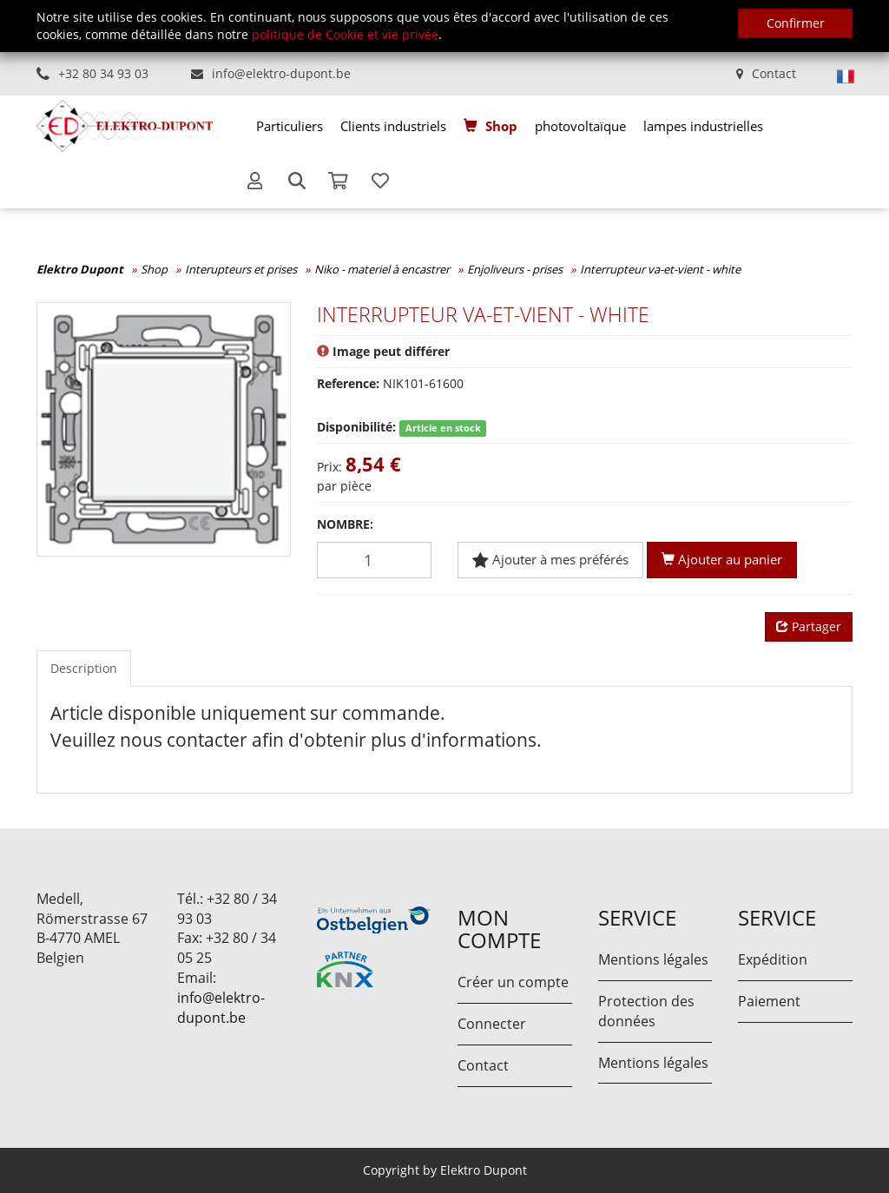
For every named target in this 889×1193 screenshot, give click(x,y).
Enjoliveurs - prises (515, 269)
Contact (774, 73)
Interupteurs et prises (241, 269)
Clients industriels (393, 126)
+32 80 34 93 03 (103, 73)
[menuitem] (289, 126)
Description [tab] (83, 668)
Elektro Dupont (79, 269)
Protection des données (646, 1011)
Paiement (769, 1001)
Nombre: (345, 524)
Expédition (772, 959)
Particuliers (289, 126)
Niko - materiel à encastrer (382, 269)
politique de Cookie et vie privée (345, 34)
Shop (501, 126)
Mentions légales (653, 959)
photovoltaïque (580, 126)
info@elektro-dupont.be (281, 73)
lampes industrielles (703, 126)
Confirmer (796, 23)
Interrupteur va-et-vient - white (660, 269)
